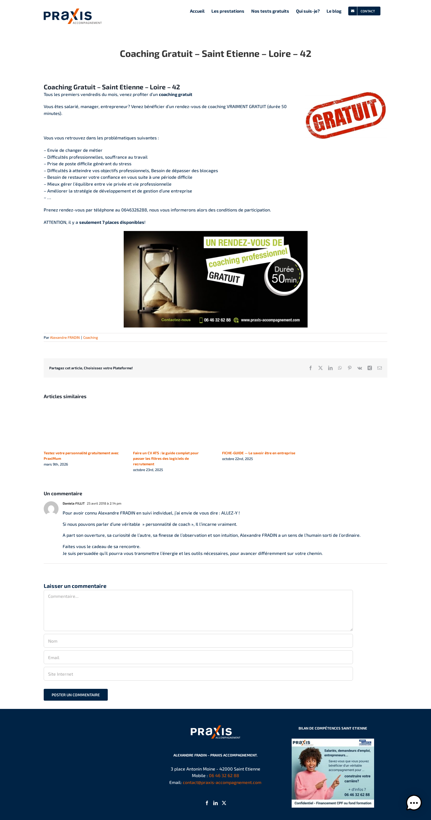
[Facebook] (207, 803)
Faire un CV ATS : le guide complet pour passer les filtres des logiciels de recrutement (166, 458)
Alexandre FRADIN (65, 337)
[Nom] (198, 641)
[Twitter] (224, 803)
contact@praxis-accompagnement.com (222, 782)
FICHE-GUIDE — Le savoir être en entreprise (258, 453)
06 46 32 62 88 (224, 775)
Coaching (90, 337)
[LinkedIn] (215, 803)
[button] (414, 803)
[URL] (198, 674)
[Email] (198, 657)
